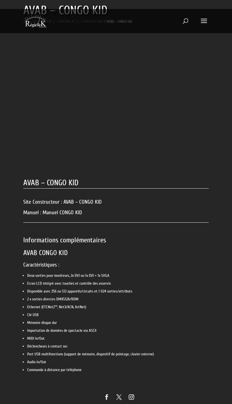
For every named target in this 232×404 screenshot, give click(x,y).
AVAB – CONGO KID (82, 202)
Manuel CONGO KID (62, 212)
